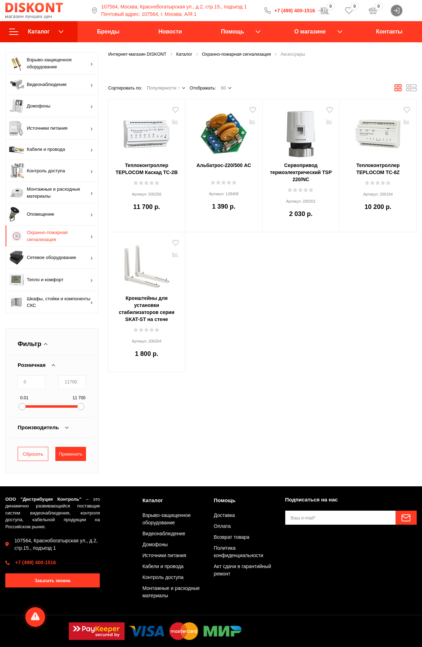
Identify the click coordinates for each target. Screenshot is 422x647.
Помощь (232, 32)
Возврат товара (231, 537)
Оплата (222, 526)
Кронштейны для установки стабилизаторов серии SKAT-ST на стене (147, 308)
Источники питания (51, 128)
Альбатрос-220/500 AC (223, 165)
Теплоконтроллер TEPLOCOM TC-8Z (378, 168)
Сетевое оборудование (51, 257)
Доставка (224, 515)
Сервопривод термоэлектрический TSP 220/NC (301, 172)
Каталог (36, 31)
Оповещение (51, 214)
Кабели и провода (51, 149)
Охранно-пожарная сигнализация (51, 236)
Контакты (389, 32)
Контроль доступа (51, 171)
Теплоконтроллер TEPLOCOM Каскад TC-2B (147, 168)
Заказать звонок (53, 580)
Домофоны (51, 106)
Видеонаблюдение (51, 85)
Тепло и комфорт (51, 279)
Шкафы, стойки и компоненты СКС (51, 302)
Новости (170, 32)
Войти (403, 10)
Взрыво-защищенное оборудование (51, 63)
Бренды (108, 32)
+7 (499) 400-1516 (35, 562)
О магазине (310, 32)
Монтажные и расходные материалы (51, 192)
